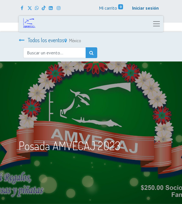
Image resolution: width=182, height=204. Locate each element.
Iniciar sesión (145, 8)
